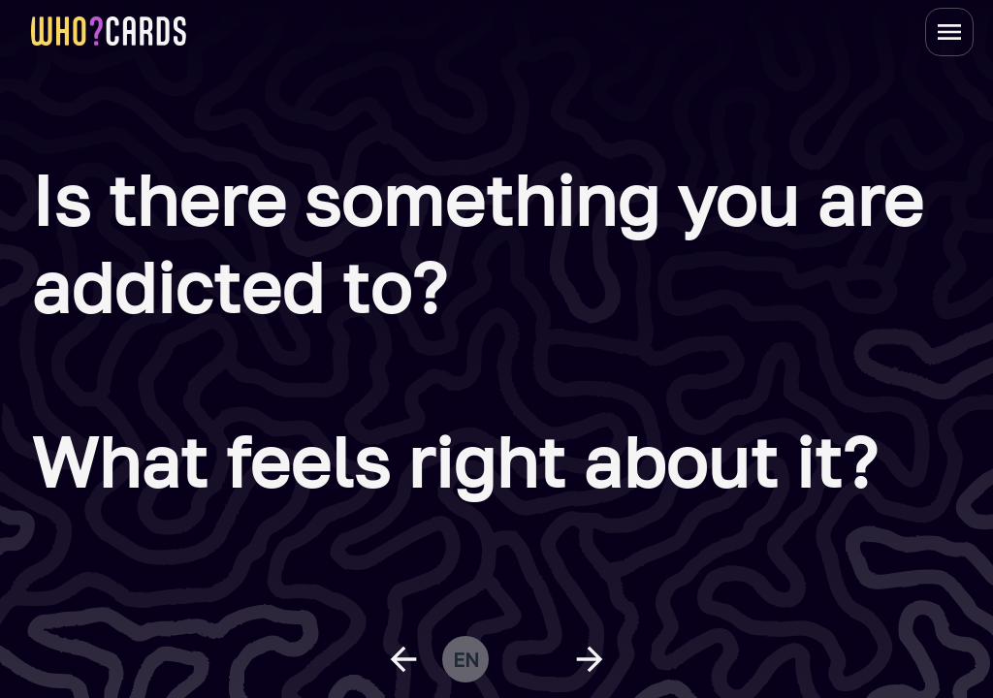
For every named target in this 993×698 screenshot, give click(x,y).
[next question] (589, 659)
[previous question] (403, 659)
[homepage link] (109, 31)
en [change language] (466, 659)
